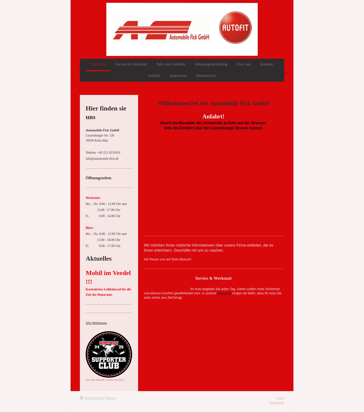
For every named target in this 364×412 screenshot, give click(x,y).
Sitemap (110, 398)
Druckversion (91, 398)
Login (280, 398)
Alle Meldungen (96, 323)
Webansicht (276, 402)
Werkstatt (224, 293)
